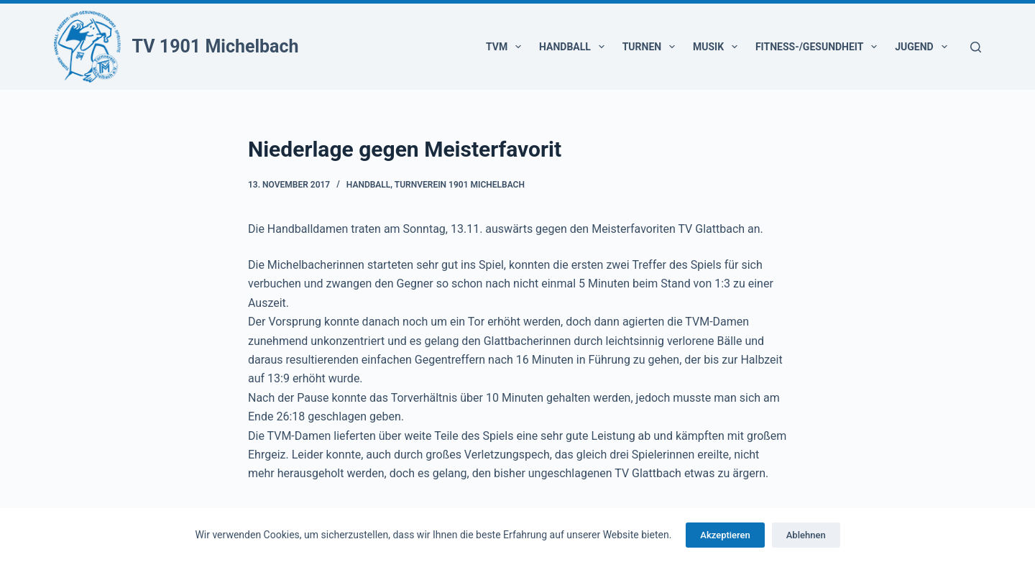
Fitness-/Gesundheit (819, 46)
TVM (506, 46)
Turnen (651, 46)
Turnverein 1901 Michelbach (460, 185)
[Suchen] (975, 47)
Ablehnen (806, 535)
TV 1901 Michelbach (215, 46)
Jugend (923, 46)
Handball (574, 46)
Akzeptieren (725, 535)
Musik (718, 46)
